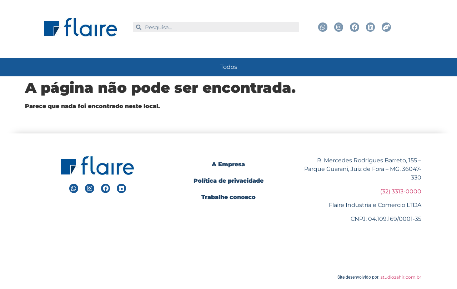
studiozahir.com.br (401, 277)
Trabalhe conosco (228, 197)
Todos (228, 67)
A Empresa (228, 164)
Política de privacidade (228, 180)
